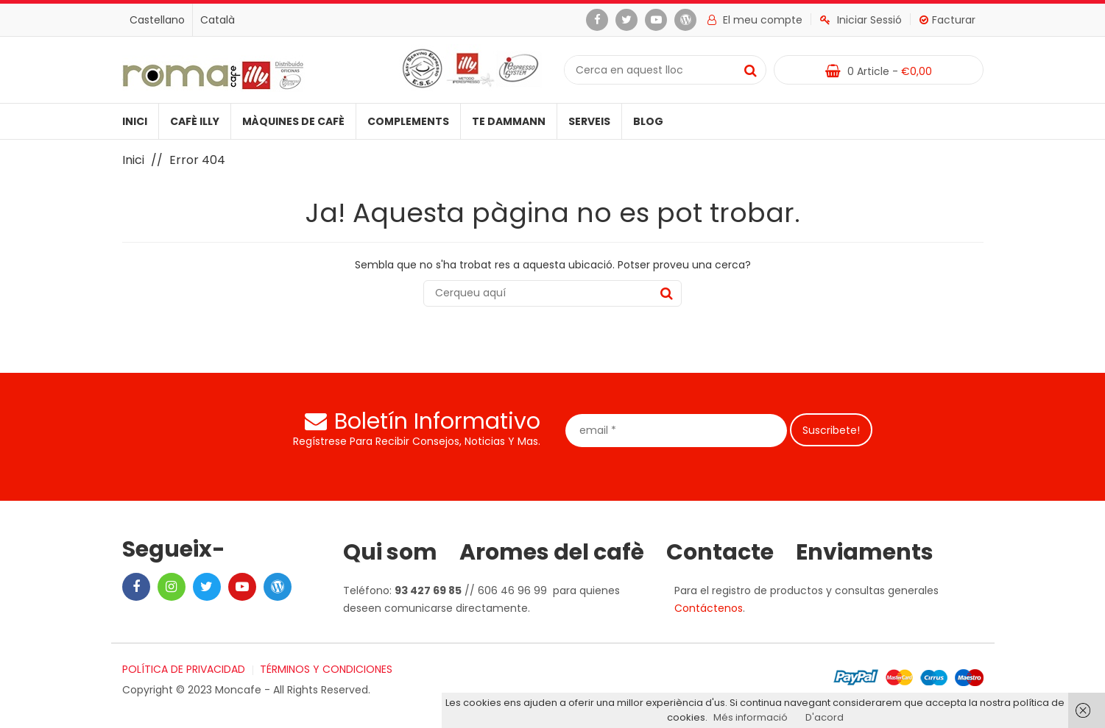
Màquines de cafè (293, 121)
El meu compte (754, 20)
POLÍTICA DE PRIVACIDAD (183, 669)
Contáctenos (708, 608)
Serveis (589, 121)
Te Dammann (509, 121)
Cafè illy (194, 121)
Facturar (947, 20)
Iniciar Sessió (861, 20)
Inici (134, 121)
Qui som (390, 552)
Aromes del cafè (551, 552)
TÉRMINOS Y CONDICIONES (326, 669)
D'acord (824, 717)
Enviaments (864, 552)
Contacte (720, 552)
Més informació (750, 717)
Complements (408, 121)
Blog (648, 121)
